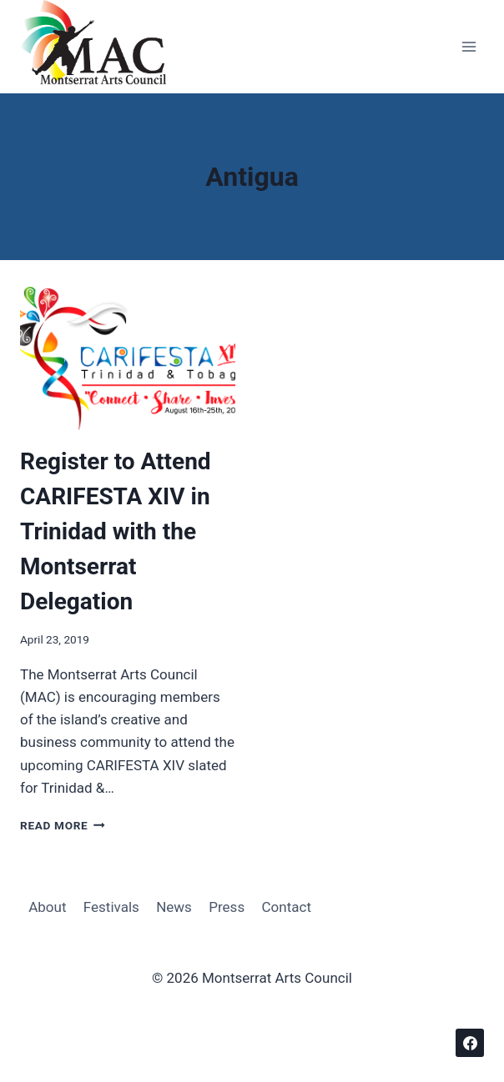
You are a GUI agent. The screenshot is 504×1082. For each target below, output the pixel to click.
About (47, 907)
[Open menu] (468, 47)
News (174, 907)
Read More (62, 825)
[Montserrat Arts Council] (103, 46)
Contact (286, 907)
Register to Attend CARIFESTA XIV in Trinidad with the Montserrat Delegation (115, 531)
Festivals (111, 907)
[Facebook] (470, 1043)
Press (226, 907)
